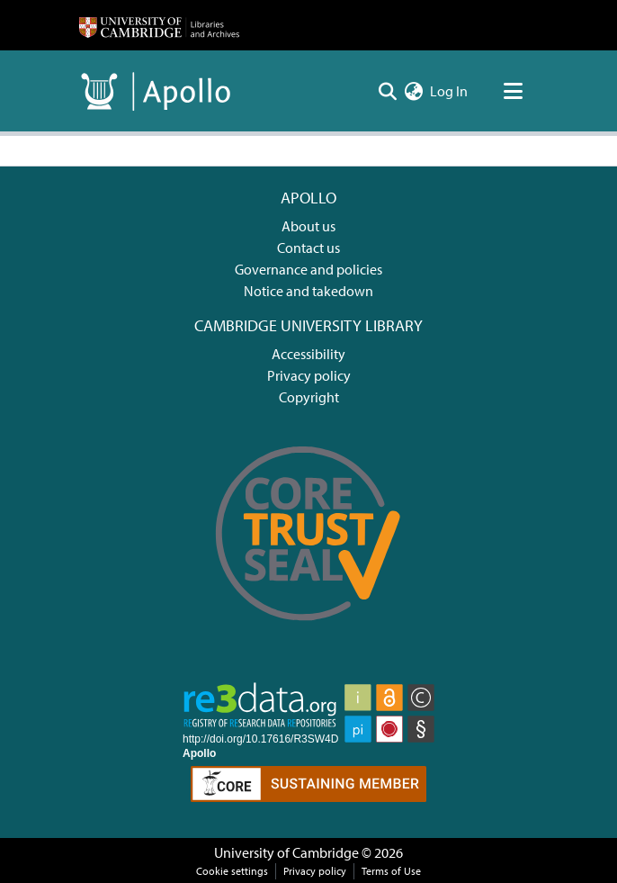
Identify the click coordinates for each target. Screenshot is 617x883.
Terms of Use (391, 871)
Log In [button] (449, 91)
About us (308, 226)
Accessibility (308, 354)
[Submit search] (387, 91)
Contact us (308, 248)
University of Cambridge (286, 852)
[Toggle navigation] (512, 91)
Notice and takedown (308, 291)
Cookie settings (232, 871)
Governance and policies (308, 269)
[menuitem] (413, 91)
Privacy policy (309, 375)
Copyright (309, 397)
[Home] (159, 25)
